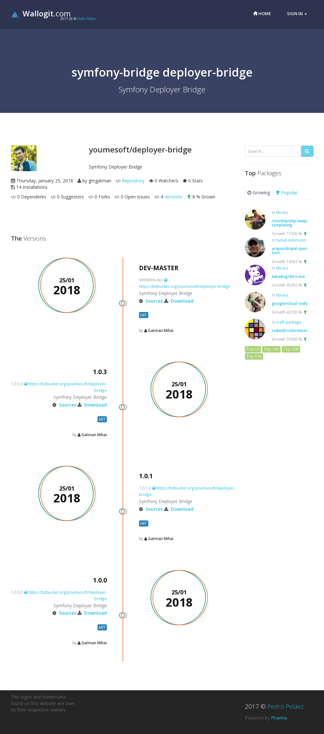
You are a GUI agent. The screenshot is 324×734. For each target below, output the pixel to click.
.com (41, 13)
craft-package (288, 322)
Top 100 (271, 349)
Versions (173, 197)
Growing (258, 192)
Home (262, 13)
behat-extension (291, 240)
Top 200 (291, 349)
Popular (286, 192)
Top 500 (254, 356)
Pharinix (279, 718)
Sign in (297, 13)
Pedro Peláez (86, 18)
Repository (133, 181)
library (282, 212)
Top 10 (252, 349)
